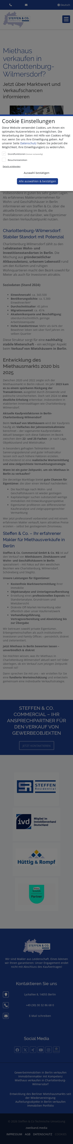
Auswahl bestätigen (36, 173)
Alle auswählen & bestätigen (37, 181)
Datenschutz (28, 143)
